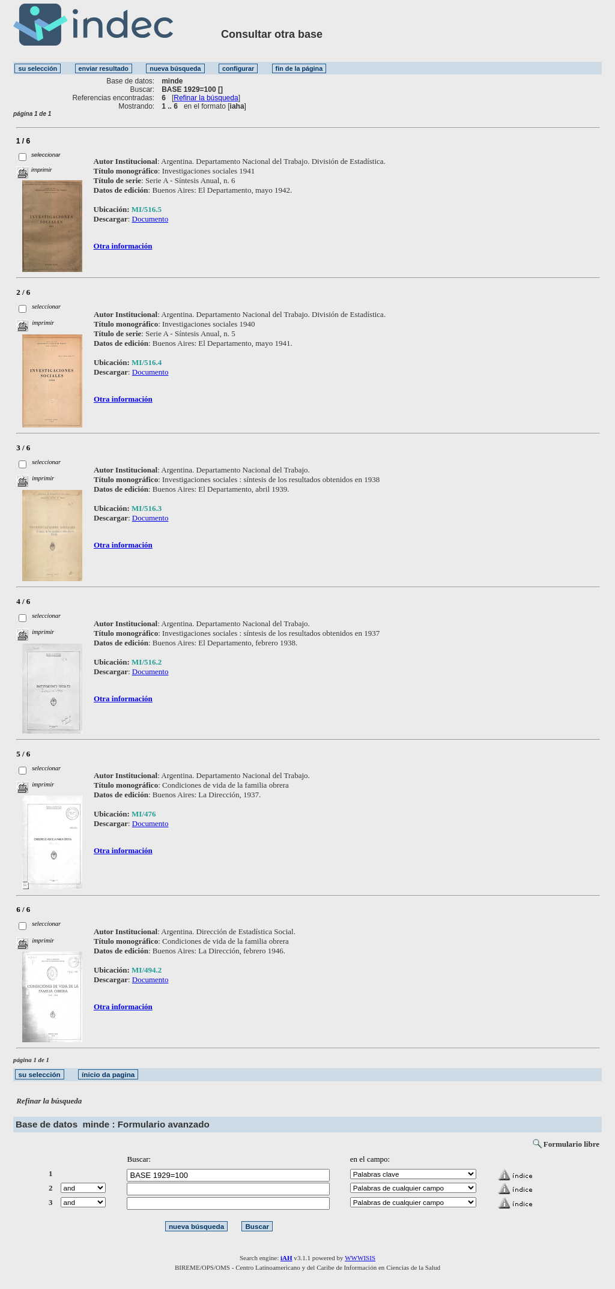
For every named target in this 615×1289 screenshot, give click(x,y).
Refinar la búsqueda (206, 98)
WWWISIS (360, 1257)
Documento (150, 218)
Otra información (123, 245)
